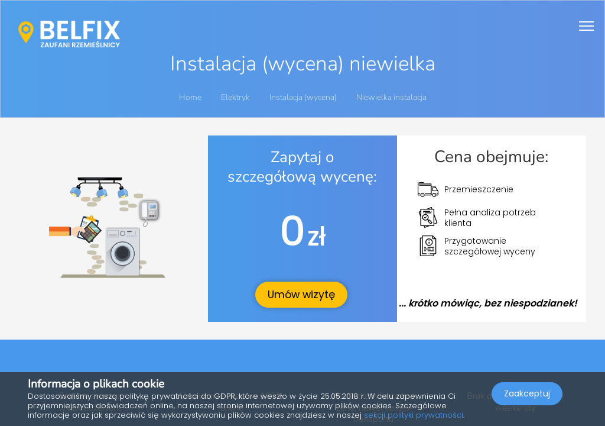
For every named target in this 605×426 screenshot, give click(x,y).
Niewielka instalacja (391, 97)
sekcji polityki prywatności (413, 415)
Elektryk (236, 97)
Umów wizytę (301, 295)
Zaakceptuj (527, 394)
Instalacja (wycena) (304, 97)
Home (190, 97)
